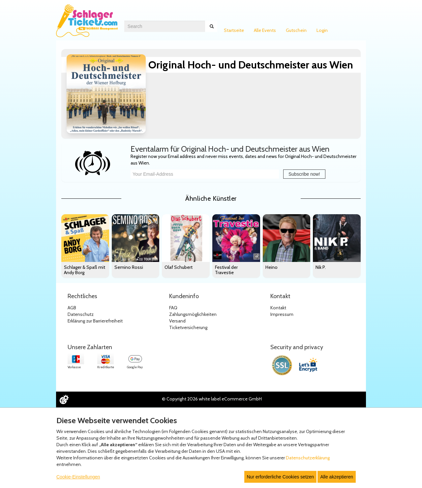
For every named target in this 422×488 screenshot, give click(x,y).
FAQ (173, 308)
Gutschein (296, 30)
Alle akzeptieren (336, 476)
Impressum (281, 314)
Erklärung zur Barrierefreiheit (95, 321)
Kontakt (278, 308)
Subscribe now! (304, 174)
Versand (177, 321)
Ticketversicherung (188, 327)
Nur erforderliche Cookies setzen (280, 476)
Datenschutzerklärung (308, 458)
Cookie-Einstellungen (78, 477)
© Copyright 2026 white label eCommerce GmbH (212, 399)
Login (322, 30)
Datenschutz (81, 314)
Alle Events (265, 30)
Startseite (234, 30)
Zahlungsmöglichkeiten (193, 314)
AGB (72, 308)
